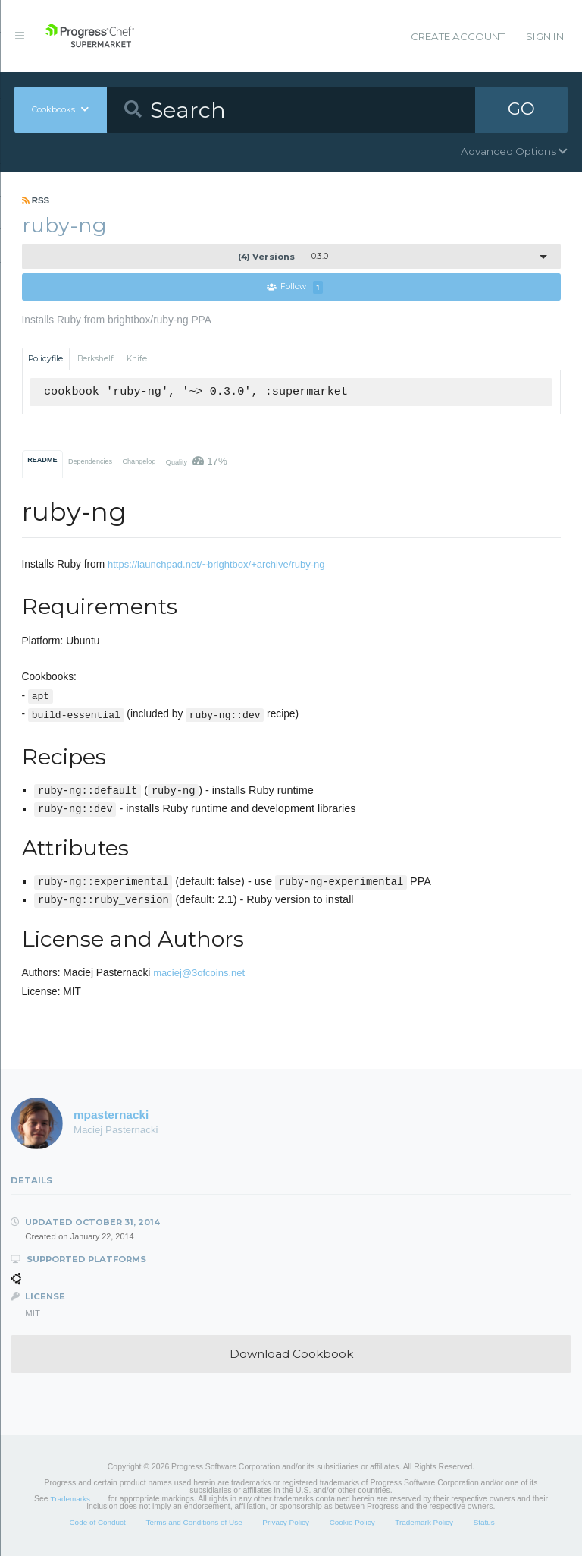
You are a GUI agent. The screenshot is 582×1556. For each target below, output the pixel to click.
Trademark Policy (424, 1522)
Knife (137, 359)
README (42, 460)
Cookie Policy (352, 1522)
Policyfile (45, 359)
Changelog (138, 461)
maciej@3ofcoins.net (199, 972)
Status (484, 1522)
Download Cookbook (291, 1354)
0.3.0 (283, 256)
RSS (36, 200)
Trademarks (70, 1499)
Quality (196, 461)
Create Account (458, 36)
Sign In (545, 36)
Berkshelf (95, 359)
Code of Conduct (97, 1522)
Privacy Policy (285, 1522)
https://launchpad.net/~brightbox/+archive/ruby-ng (216, 564)
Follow (295, 287)
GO (521, 109)
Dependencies (90, 461)
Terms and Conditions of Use (194, 1522)
